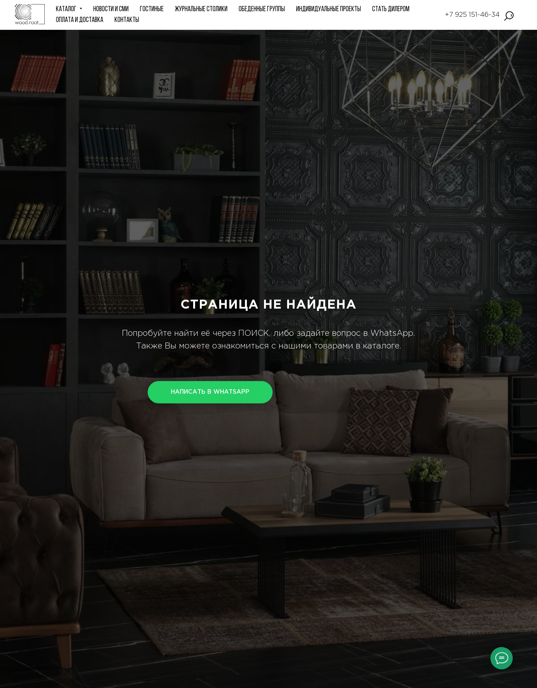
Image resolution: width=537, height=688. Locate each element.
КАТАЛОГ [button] (67, 9)
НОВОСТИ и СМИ (111, 9)
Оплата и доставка (79, 20)
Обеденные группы (262, 9)
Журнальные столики (201, 9)
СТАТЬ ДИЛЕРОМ (390, 9)
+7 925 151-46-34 (472, 15)
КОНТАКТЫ (126, 20)
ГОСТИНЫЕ (152, 9)
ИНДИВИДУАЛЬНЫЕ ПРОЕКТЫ (328, 9)
